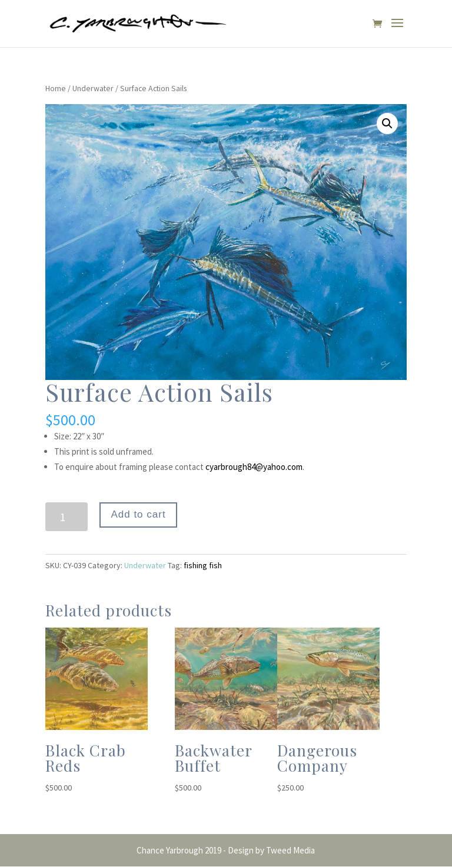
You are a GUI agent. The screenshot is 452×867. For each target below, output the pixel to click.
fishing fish (203, 565)
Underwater (93, 88)
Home (55, 88)
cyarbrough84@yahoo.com (254, 466)
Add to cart (138, 514)
